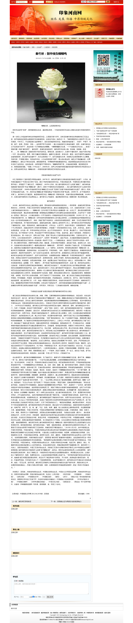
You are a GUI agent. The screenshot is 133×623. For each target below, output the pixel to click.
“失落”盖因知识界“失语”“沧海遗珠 (106, 131)
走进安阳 (36, 38)
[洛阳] (27, 42)
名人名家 (81, 38)
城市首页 (14, 38)
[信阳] (73, 42)
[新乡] (41, 42)
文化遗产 (96, 38)
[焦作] (45, 42)
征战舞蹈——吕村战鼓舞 (103, 144)
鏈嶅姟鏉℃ (63, 613)
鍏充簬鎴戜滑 (36, 613)
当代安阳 (44, 38)
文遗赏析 (47, 47)
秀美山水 (59, 38)
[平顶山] (87, 42)
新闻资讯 (21, 38)
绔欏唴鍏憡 (90, 613)
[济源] (82, 42)
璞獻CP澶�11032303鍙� (66, 622)
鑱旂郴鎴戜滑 (45, 613)
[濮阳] (50, 42)
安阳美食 (66, 38)
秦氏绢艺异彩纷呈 (25, 501)
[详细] (112, 96)
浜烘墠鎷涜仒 (72, 613)
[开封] (22, 42)
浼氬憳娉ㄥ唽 (81, 613)
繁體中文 (116, 2)
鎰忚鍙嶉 (107, 613)
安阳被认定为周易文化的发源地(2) (106, 128)
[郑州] (18, 42)
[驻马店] (99, 42)
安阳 (33, 47)
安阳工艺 (104, 38)
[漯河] (64, 42)
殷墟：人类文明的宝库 (103, 139)
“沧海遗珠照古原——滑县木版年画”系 (107, 133)
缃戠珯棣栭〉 (26, 613)
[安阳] (36, 42)
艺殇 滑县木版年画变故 (103, 136)
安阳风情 (29, 38)
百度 (15, 608)
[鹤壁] (55, 42)
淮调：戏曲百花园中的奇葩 (104, 147)
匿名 (35, 597)
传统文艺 (89, 38)
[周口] (78, 42)
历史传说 (51, 38)
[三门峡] (93, 42)
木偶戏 (98, 208)
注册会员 (56, 2)
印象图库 (111, 38)
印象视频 (119, 38)
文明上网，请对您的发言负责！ (51, 588)
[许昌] (59, 42)
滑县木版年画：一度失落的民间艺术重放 (108, 142)
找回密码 (62, 2)
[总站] (13, 42)
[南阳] (32, 42)
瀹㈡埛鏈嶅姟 (54, 613)
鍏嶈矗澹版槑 (99, 613)
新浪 (12, 608)
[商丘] (68, 42)
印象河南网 (26, 47)
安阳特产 (74, 38)
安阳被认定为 (110, 89)
